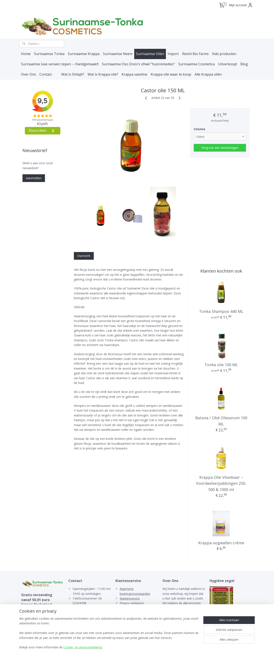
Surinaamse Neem (118, 53)
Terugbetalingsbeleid (134, 608)
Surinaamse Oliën (150, 53)
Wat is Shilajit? (72, 74)
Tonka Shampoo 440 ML (221, 311)
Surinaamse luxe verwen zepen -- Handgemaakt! (59, 64)
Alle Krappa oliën (208, 74)
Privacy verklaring (132, 603)
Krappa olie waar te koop (171, 74)
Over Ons (28, 74)
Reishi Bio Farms (195, 53)
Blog (244, 64)
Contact (45, 74)
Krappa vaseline (134, 74)
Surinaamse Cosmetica (196, 64)
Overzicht (83, 256)
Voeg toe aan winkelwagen (219, 148)
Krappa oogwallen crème (221, 542)
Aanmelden (34, 178)
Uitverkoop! (227, 64)
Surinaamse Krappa (84, 53)
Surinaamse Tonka (49, 53)
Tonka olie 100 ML (221, 364)
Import (173, 53)
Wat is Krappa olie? (103, 74)
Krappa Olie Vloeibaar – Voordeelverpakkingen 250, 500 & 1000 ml (221, 483)
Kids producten (224, 53)
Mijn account (241, 5)
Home (26, 53)
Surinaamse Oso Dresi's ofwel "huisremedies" (138, 64)
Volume (199, 129)
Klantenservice (130, 598)
